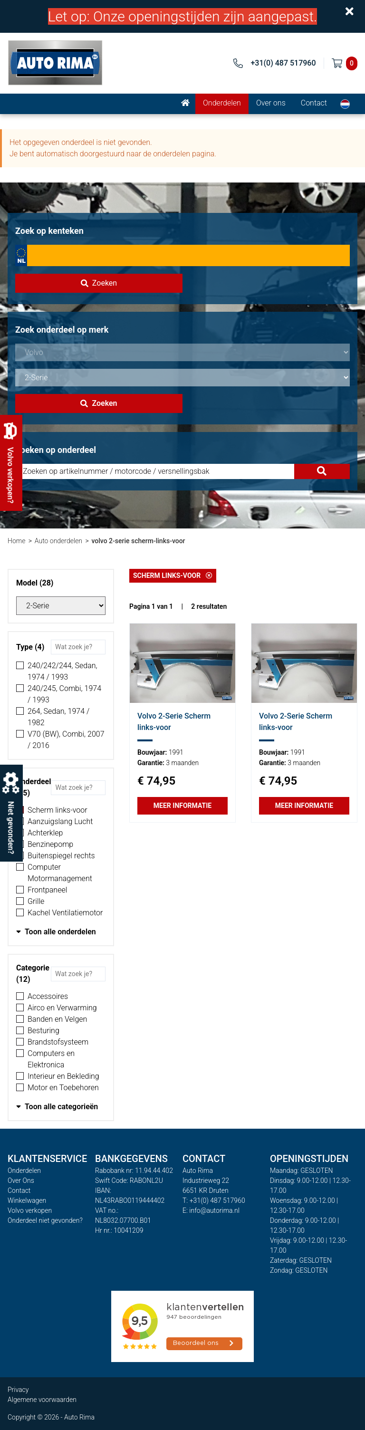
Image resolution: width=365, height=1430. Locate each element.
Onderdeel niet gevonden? (45, 1220)
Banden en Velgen (57, 1019)
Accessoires (48, 996)
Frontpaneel (47, 889)
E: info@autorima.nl (211, 1210)
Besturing (43, 1030)
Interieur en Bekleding (63, 1076)
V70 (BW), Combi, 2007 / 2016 (66, 739)
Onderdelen (222, 102)
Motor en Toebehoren (63, 1087)
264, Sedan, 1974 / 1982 (58, 717)
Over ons (271, 102)
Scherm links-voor (57, 810)
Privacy (18, 1389)
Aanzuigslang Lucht (60, 821)
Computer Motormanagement (60, 873)
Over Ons (21, 1180)
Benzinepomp (50, 844)
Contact (314, 102)
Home (16, 541)
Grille (36, 901)
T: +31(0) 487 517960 (213, 1200)
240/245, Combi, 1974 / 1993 (64, 694)
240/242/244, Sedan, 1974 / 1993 (62, 671)
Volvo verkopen (30, 1210)
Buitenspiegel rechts (61, 855)
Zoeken (99, 283)
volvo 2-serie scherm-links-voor (138, 541)
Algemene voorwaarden (42, 1399)
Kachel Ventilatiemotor (65, 912)
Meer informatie (182, 805)
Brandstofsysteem (58, 1041)
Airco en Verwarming (62, 1007)
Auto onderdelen (58, 541)
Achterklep (45, 832)
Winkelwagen (27, 1200)
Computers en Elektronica (51, 1059)
